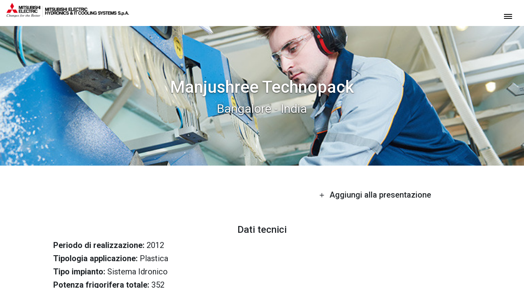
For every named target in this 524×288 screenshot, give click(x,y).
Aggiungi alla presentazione (375, 195)
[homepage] (67, 14)
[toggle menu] (508, 16)
